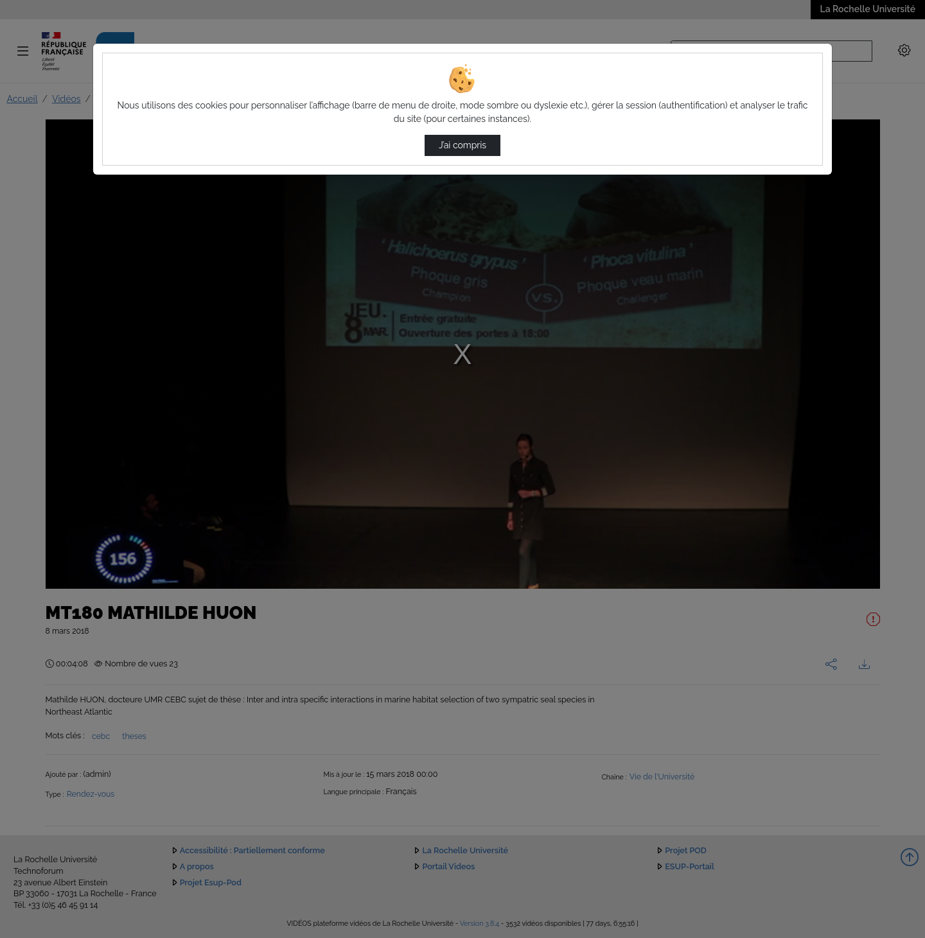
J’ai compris (462, 145)
